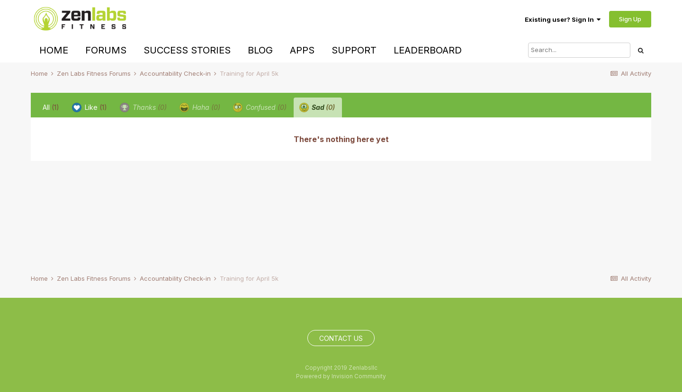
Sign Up (630, 19)
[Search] (579, 50)
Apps (302, 50)
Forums (105, 50)
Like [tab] (89, 107)
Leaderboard (428, 50)
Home (53, 50)
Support (354, 50)
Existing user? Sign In (563, 19)
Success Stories (187, 50)
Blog (260, 50)
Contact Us (341, 338)
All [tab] (51, 107)
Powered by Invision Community (341, 376)
